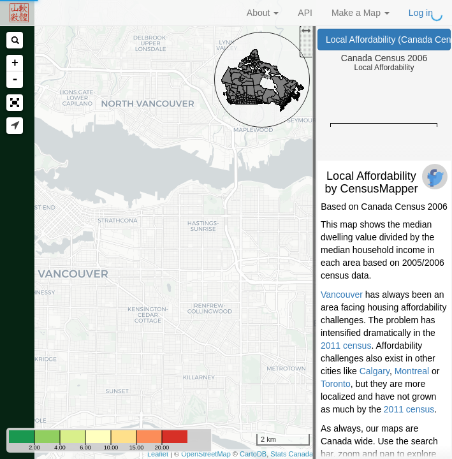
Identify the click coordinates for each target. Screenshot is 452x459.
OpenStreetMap (206, 454)
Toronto (336, 384)
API (305, 13)
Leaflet (157, 454)
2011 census (346, 345)
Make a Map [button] (361, 13)
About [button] (263, 13)
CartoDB (253, 454)
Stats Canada (291, 454)
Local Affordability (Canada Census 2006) (388, 39)
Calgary (375, 371)
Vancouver (342, 294)
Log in (421, 13)
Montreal (412, 371)
